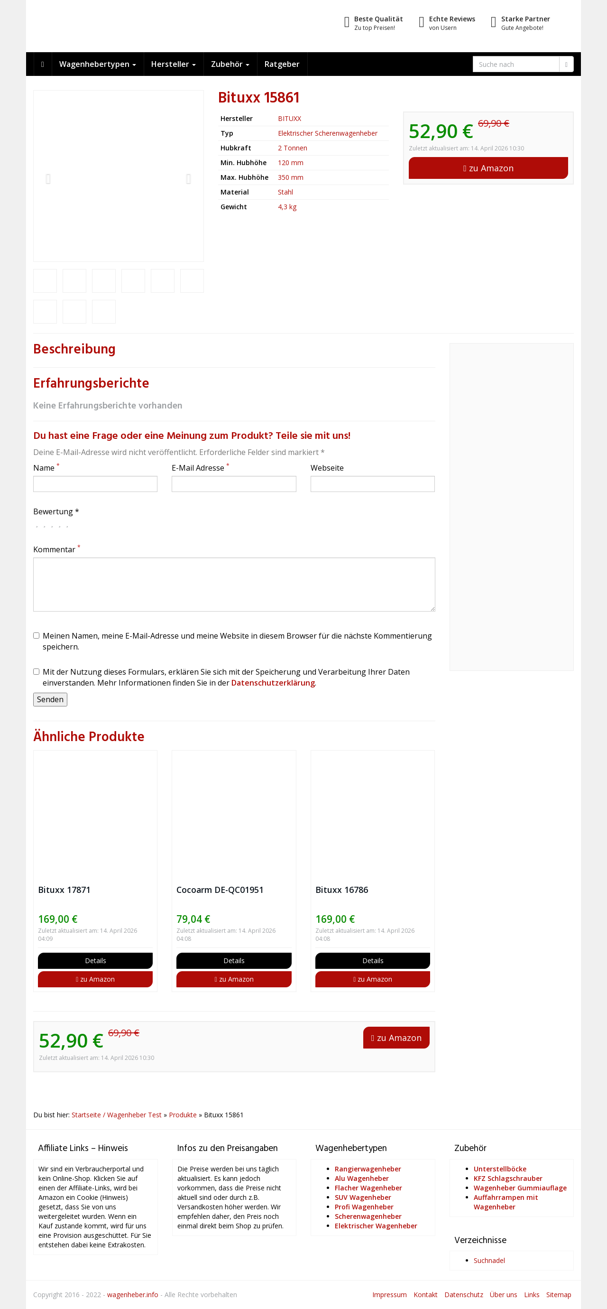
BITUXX (289, 118)
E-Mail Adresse (201, 468)
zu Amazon (488, 168)
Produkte (183, 1114)
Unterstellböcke (500, 1168)
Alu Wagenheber (362, 1178)
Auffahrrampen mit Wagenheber (506, 1202)
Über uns (503, 1294)
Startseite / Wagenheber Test (117, 1114)
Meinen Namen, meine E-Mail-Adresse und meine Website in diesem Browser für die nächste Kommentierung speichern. (232, 641)
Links (532, 1294)
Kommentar (57, 549)
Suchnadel (489, 1260)
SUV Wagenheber (363, 1197)
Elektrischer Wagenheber (376, 1225)
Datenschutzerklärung (273, 683)
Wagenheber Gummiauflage (520, 1187)
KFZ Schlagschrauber (508, 1178)
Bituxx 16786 (341, 889)
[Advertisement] (512, 512)
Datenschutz (463, 1294)
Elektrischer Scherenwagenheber (327, 133)
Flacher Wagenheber (368, 1187)
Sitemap (558, 1294)
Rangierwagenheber (368, 1168)
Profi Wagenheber (364, 1206)
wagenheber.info (132, 1294)
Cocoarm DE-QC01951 (220, 889)
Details (95, 960)
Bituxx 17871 (64, 889)
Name (46, 468)
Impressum (389, 1294)
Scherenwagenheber (368, 1216)
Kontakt (426, 1294)
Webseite (327, 468)
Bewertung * (56, 511)
